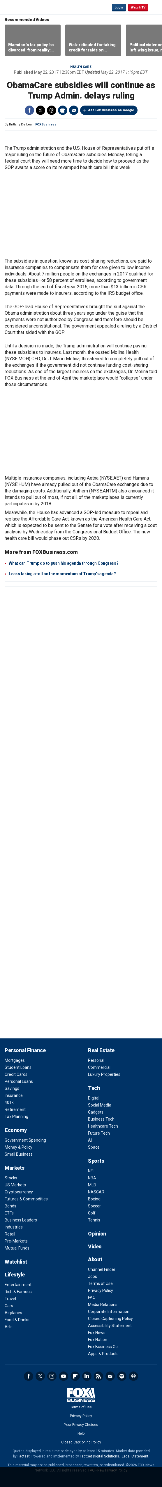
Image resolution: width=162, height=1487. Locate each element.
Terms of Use (100, 1283)
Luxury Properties (104, 1074)
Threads (51, 110)
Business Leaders (21, 1220)
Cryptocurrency (19, 1192)
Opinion (97, 1234)
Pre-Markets (16, 1241)
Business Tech (101, 1119)
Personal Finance (25, 1050)
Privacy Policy (100, 1290)
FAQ (92, 1297)
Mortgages (15, 1060)
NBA (92, 1178)
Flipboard (75, 1376)
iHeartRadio (133, 1376)
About (95, 1259)
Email (73, 110)
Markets (14, 1168)
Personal (96, 1060)
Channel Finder (101, 1269)
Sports (96, 1161)
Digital (93, 1098)
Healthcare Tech (103, 1126)
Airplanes (13, 1312)
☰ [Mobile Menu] (155, 7)
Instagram (52, 1376)
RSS (98, 1376)
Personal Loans (19, 1081)
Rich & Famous (18, 1291)
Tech (94, 1088)
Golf (92, 1213)
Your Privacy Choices (81, 1425)
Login (119, 7)
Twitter (40, 110)
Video (95, 1246)
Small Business (19, 1154)
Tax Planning (16, 1116)
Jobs (92, 1276)
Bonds (10, 1206)
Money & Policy (18, 1147)
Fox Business (24, 7)
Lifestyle (15, 1274)
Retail (10, 1234)
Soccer (94, 1206)
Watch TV (138, 7)
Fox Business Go (103, 1346)
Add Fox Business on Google (111, 110)
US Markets (15, 1185)
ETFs (9, 1213)
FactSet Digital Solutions (99, 1456)
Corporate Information (108, 1311)
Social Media (99, 1105)
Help (81, 1433)
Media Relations (102, 1304)
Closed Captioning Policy (110, 1318)
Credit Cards (16, 1074)
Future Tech (99, 1133)
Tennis (94, 1220)
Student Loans (18, 1067)
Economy (16, 1130)
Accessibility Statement (110, 1325)
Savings (12, 1088)
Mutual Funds (17, 1248)
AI (90, 1140)
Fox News (96, 1332)
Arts (9, 1326)
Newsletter (110, 1376)
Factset (23, 1456)
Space (94, 1147)
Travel (10, 1298)
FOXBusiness (46, 124)
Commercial (99, 1067)
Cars (9, 1305)
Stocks (11, 1178)
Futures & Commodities (26, 1199)
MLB (92, 1185)
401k (9, 1102)
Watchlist (16, 1262)
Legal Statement (135, 1456)
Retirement (15, 1109)
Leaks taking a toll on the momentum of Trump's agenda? (62, 573)
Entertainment (18, 1284)
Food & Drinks (17, 1319)
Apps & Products (103, 1353)
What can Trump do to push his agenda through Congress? (64, 563)
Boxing (94, 1199)
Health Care (80, 67)
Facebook (29, 110)
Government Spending (25, 1140)
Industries (14, 1227)
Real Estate (101, 1050)
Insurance (14, 1095)
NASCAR (96, 1192)
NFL (91, 1171)
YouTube (63, 1376)
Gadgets (95, 1112)
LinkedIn (86, 1376)
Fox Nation (97, 1339)
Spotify (121, 1376)
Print (62, 110)
